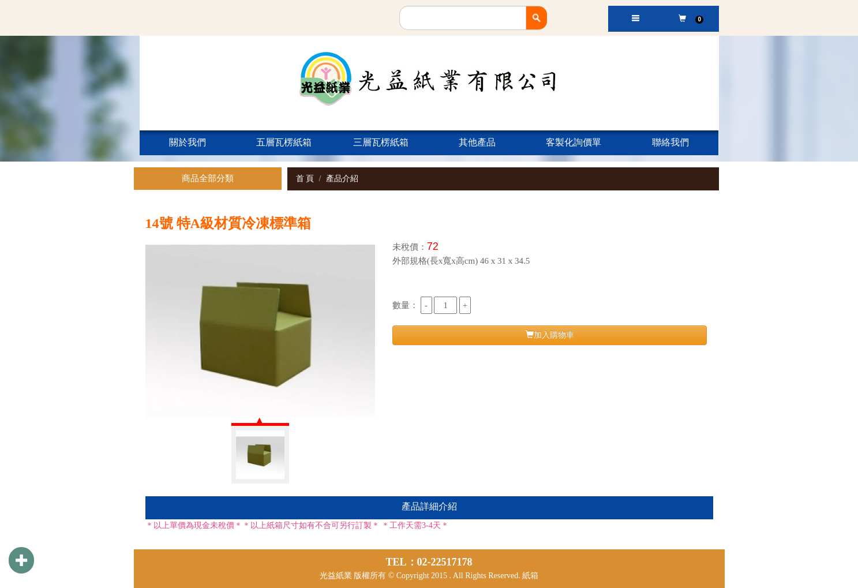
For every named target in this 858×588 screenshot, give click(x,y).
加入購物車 (550, 334)
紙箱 (530, 575)
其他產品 (477, 142)
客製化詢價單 (573, 142)
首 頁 (305, 178)
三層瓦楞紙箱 (381, 142)
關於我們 (187, 142)
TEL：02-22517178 (428, 562)
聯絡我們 (670, 142)
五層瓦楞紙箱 (284, 142)
